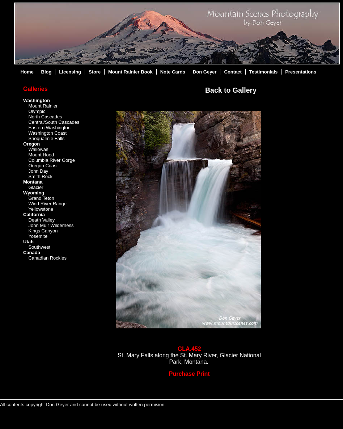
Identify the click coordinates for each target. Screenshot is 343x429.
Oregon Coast (43, 165)
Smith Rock (40, 176)
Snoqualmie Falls (46, 138)
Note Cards (172, 72)
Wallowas (38, 149)
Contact (233, 72)
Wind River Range (47, 203)
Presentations (300, 72)
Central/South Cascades (53, 122)
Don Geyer (205, 72)
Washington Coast (47, 133)
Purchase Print (189, 374)
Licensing (70, 72)
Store (95, 72)
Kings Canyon (43, 231)
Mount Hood (41, 154)
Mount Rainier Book (130, 72)
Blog (46, 72)
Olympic (36, 111)
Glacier (35, 187)
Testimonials (263, 72)
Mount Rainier (43, 106)
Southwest (39, 247)
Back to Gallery (231, 90)
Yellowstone (40, 209)
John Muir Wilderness (50, 225)
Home (27, 72)
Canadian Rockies (47, 258)
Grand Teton (41, 198)
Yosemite (37, 236)
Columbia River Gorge (51, 160)
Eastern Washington (49, 127)
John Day (38, 171)
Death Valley (41, 220)
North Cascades (45, 116)
